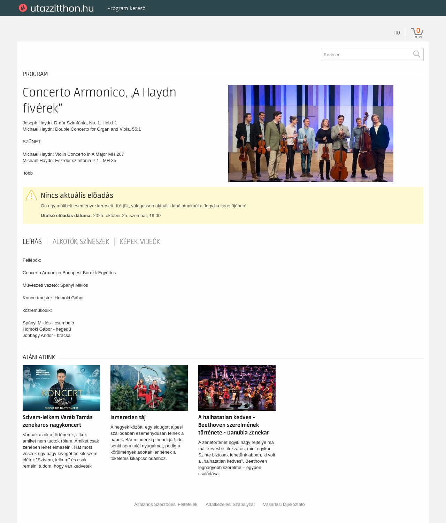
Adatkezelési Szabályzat (230, 504)
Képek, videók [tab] (140, 242)
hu (396, 33)
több (28, 173)
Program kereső (126, 8)
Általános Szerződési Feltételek (165, 504)
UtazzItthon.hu (57, 8)
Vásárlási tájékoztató (284, 504)
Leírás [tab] (32, 242)
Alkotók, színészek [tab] (81, 242)
